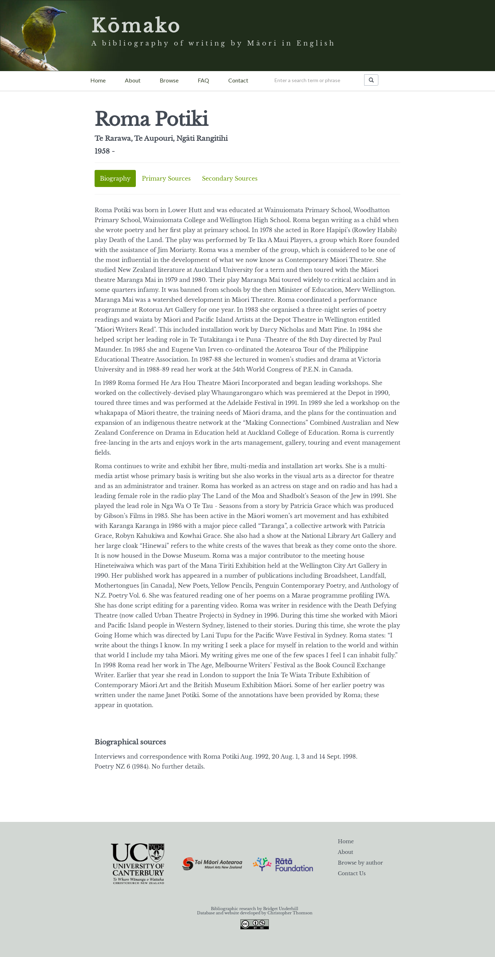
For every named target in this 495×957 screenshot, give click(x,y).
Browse (169, 80)
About (132, 80)
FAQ (203, 80)
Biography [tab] (115, 178)
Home (98, 80)
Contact (238, 80)
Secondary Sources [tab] (229, 178)
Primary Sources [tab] (166, 178)
